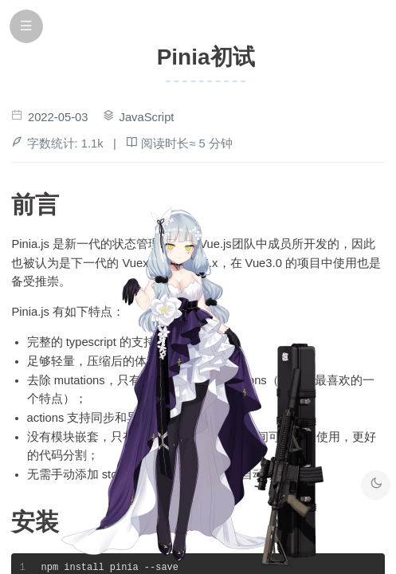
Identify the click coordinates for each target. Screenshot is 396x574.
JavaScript (147, 117)
